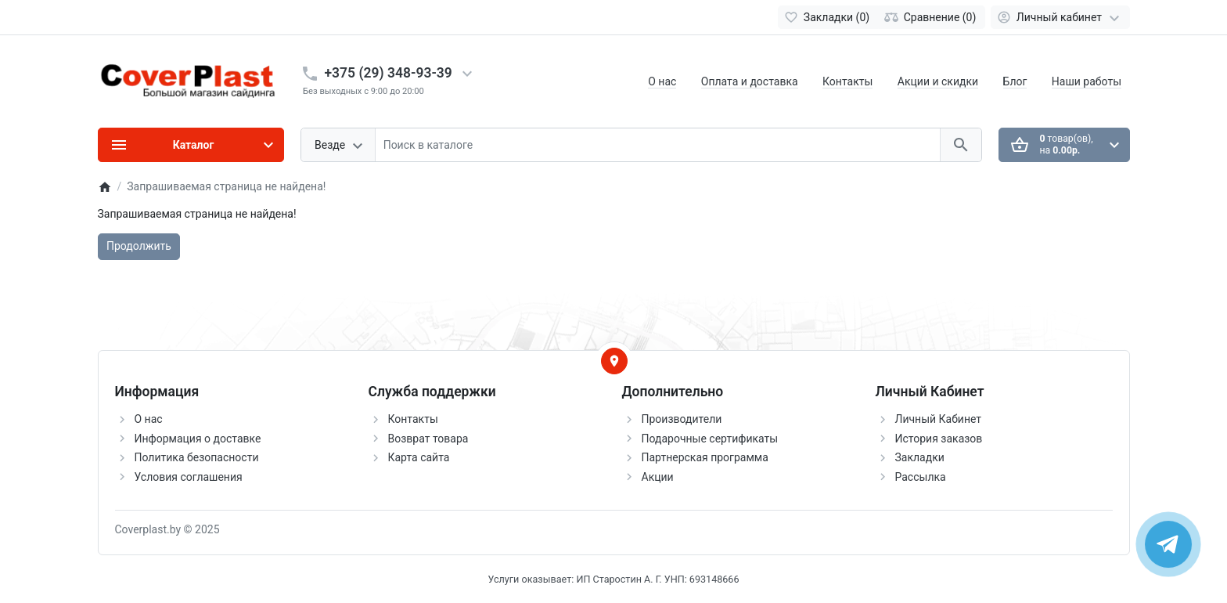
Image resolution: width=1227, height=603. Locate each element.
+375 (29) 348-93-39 (388, 73)
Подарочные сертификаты (710, 438)
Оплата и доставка (749, 81)
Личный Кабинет (938, 419)
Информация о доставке (198, 438)
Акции (658, 477)
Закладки (920, 457)
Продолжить (138, 246)
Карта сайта (419, 457)
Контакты (847, 81)
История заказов (939, 438)
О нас (662, 81)
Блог (1015, 81)
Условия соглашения (189, 477)
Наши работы (1086, 81)
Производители (682, 419)
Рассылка (920, 477)
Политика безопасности (197, 457)
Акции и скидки (938, 81)
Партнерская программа (705, 457)
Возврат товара (428, 438)
